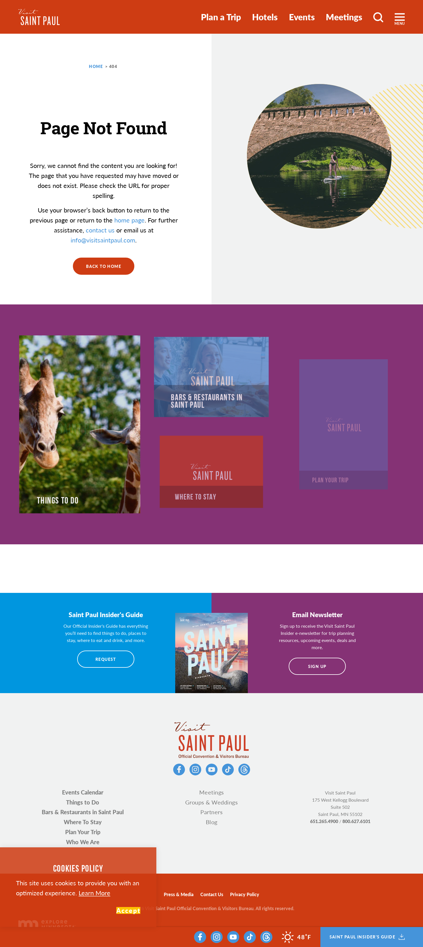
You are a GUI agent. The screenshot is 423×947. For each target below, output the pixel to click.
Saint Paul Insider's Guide (367, 937)
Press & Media (178, 894)
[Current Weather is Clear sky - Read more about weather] (296, 937)
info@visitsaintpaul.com (103, 239)
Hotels (265, 17)
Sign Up (317, 666)
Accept (128, 910)
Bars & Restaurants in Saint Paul (83, 812)
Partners (211, 812)
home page (129, 219)
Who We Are (82, 842)
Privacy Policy (244, 894)
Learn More (94, 892)
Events (302, 17)
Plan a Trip (221, 17)
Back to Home (103, 266)
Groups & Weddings (211, 802)
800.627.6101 (356, 821)
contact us (100, 229)
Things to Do (82, 802)
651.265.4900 (324, 821)
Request (105, 659)
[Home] (39, 17)
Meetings (344, 17)
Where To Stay (83, 822)
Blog (212, 822)
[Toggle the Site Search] (378, 16)
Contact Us (211, 894)
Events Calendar (82, 792)
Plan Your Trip (82, 832)
